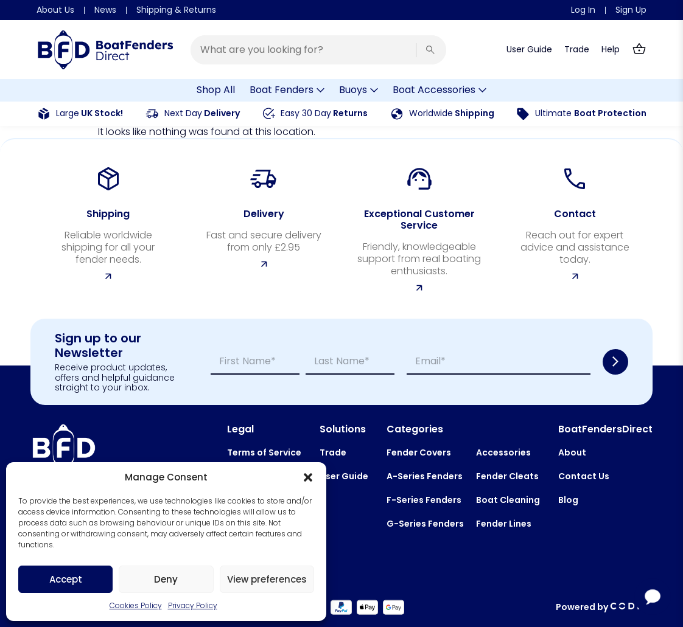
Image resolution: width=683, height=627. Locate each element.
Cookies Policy (136, 605)
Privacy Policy (192, 605)
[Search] (430, 50)
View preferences (267, 579)
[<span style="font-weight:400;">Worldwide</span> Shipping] (397, 113)
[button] (308, 477)
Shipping (451, 113)
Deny (166, 579)
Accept (65, 579)
